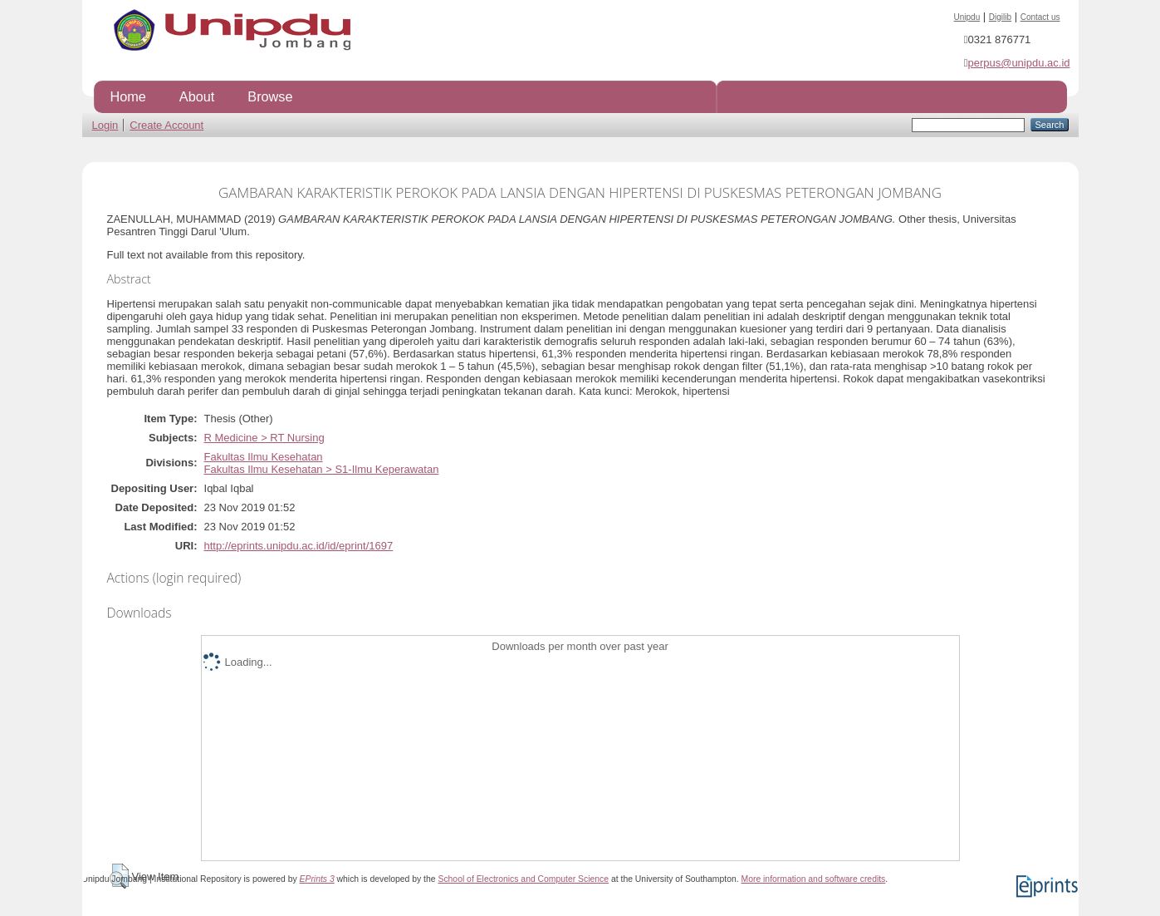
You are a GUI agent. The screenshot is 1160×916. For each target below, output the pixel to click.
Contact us (1040, 17)
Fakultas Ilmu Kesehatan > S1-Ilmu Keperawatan (321, 469)
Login (105, 125)
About (196, 96)
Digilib (1000, 17)
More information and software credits (813, 879)
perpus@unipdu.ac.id (1018, 63)
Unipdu (967, 17)
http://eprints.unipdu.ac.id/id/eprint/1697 (299, 545)
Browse (269, 96)
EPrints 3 (317, 879)
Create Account (166, 125)
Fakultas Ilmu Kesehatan (263, 457)
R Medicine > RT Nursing (264, 437)
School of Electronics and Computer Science (523, 879)
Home (128, 96)
